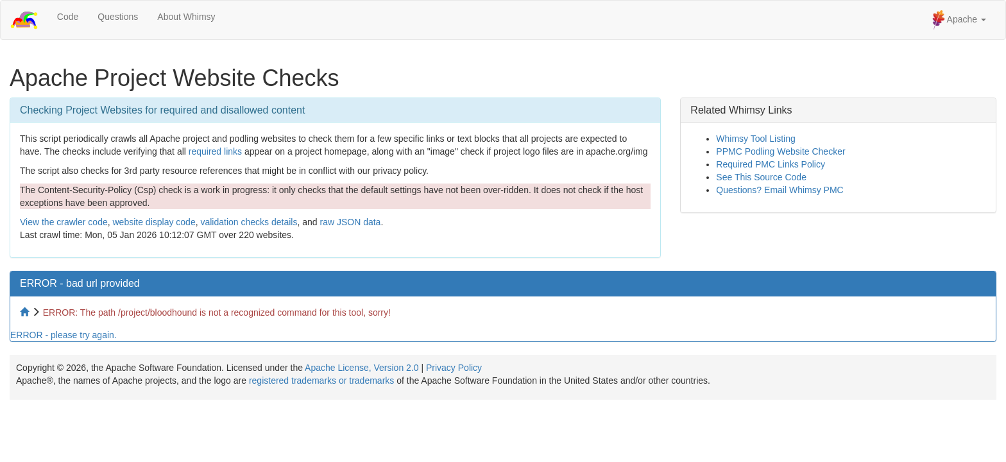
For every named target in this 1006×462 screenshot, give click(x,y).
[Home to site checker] (25, 312)
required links (215, 151)
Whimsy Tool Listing (755, 138)
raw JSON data (350, 222)
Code (67, 17)
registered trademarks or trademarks (321, 380)
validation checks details (248, 222)
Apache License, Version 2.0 (361, 368)
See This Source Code (761, 177)
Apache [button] (959, 20)
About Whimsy (186, 17)
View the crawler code (64, 222)
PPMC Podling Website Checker (780, 151)
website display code (153, 222)
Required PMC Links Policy (770, 164)
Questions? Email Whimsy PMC (779, 190)
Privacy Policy (454, 368)
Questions (118, 17)
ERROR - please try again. (63, 335)
